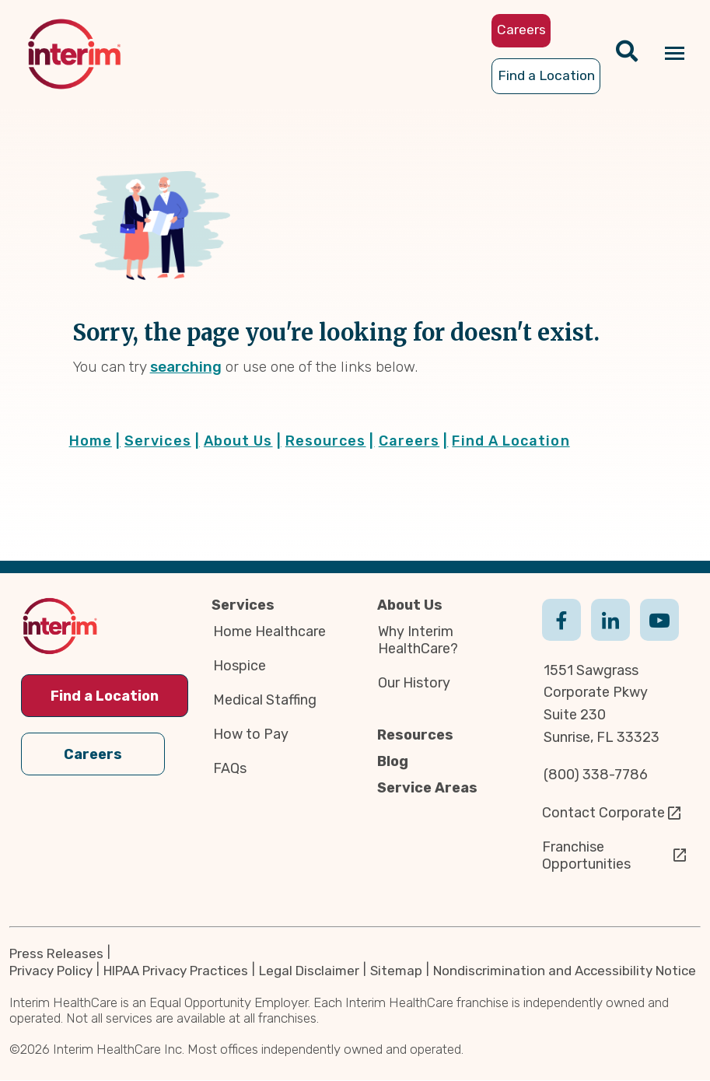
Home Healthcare (269, 631)
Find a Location (105, 696)
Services (162, 441)
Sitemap (396, 971)
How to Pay (251, 734)
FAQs (230, 768)
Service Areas (427, 787)
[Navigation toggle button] (674, 54)
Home (95, 441)
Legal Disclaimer (309, 971)
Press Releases (56, 953)
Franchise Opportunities (586, 855)
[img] (74, 54)
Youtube (659, 635)
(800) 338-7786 (596, 774)
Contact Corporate (603, 812)
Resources (330, 441)
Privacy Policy (51, 971)
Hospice (239, 665)
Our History (414, 682)
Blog (392, 761)
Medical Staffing (265, 699)
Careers (414, 441)
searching (186, 367)
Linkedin (610, 635)
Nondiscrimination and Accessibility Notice (564, 971)
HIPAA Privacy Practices (175, 971)
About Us (243, 441)
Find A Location (510, 441)
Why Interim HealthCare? (418, 640)
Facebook (561, 635)
